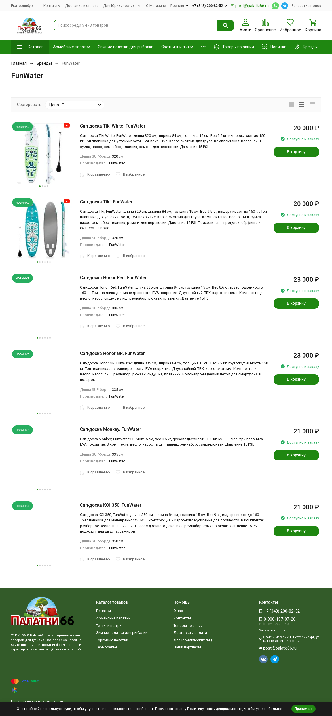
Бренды (44, 63)
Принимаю (303, 709)
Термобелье (106, 647)
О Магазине (156, 5)
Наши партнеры (187, 647)
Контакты (52, 5)
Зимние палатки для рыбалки (125, 47)
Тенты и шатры (109, 625)
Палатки (103, 611)
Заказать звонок (306, 5)
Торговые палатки (112, 640)
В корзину (296, 151)
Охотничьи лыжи (177, 47)
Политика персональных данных (37, 701)
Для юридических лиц (193, 640)
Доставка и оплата (82, 5)
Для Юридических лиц (122, 5)
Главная (19, 63)
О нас (178, 611)
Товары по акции (188, 625)
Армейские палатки (71, 47)
